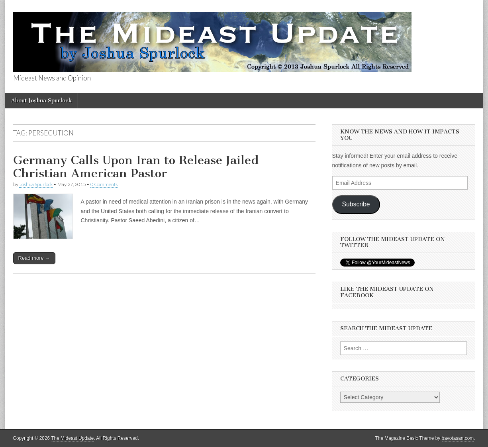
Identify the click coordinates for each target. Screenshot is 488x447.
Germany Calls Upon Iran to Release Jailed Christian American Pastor (136, 167)
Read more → (34, 258)
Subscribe (356, 204)
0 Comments (104, 184)
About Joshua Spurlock (41, 100)
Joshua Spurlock (36, 184)
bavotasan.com (458, 438)
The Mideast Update (72, 438)
